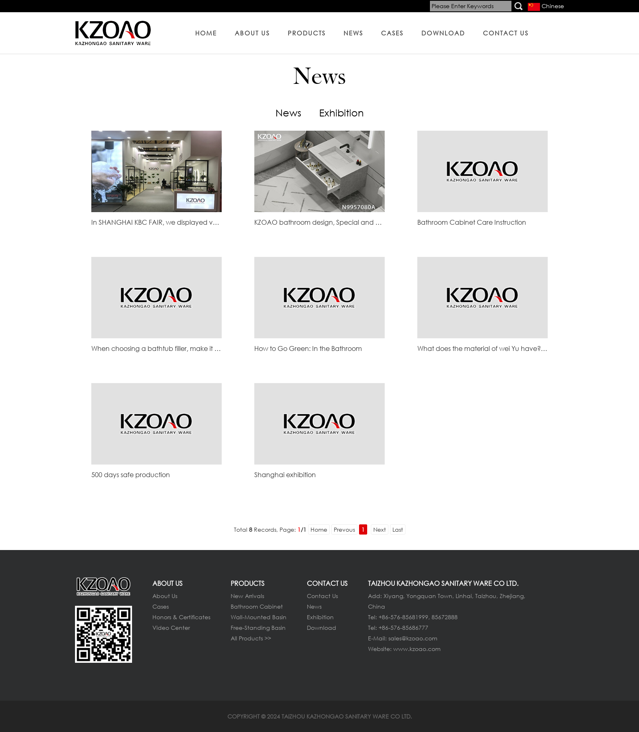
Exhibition (341, 112)
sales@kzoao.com (412, 638)
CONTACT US (506, 33)
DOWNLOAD (443, 33)
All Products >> (251, 638)
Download (321, 627)
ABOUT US (252, 33)
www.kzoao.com (417, 649)
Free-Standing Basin (258, 627)
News (288, 112)
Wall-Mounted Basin (258, 617)
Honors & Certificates (181, 617)
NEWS (353, 33)
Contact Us (322, 596)
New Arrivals (247, 596)
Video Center (171, 627)
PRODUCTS (307, 33)
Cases (160, 606)
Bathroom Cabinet (257, 606)
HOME (206, 33)
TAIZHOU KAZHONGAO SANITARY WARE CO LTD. (347, 716)
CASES (392, 33)
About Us (164, 596)
